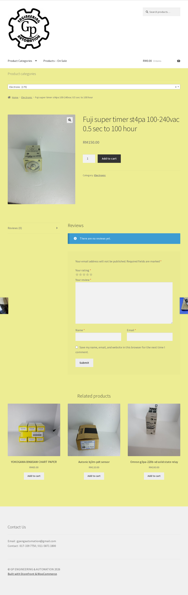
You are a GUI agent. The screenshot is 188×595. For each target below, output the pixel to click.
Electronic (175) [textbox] (92, 86)
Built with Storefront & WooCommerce (32, 574)
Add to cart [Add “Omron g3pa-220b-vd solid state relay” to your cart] (154, 476)
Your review (83, 280)
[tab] (34, 228)
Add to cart (109, 158)
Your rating (83, 270)
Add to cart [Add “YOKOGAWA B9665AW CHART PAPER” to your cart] (34, 476)
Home (15, 97)
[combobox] (94, 86)
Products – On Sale (55, 61)
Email (131, 330)
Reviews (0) (15, 228)
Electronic (26, 97)
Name (80, 330)
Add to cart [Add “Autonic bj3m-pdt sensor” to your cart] (94, 476)
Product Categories (20, 61)
